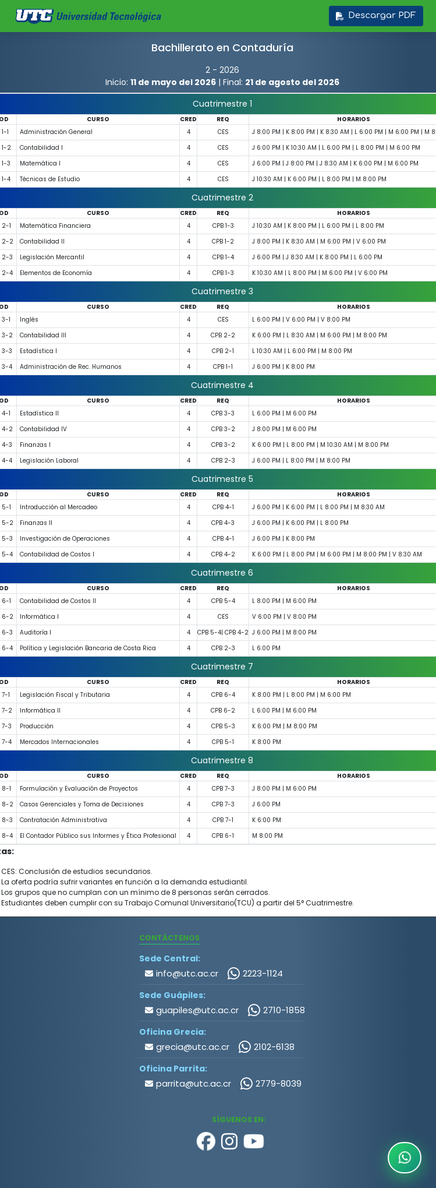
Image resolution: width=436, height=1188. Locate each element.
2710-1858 (276, 1010)
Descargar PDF (376, 15)
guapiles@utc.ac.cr (192, 1010)
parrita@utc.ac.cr (188, 1083)
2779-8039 (271, 1083)
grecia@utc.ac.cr (187, 1047)
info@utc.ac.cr (181, 973)
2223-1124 (255, 973)
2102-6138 (266, 1047)
